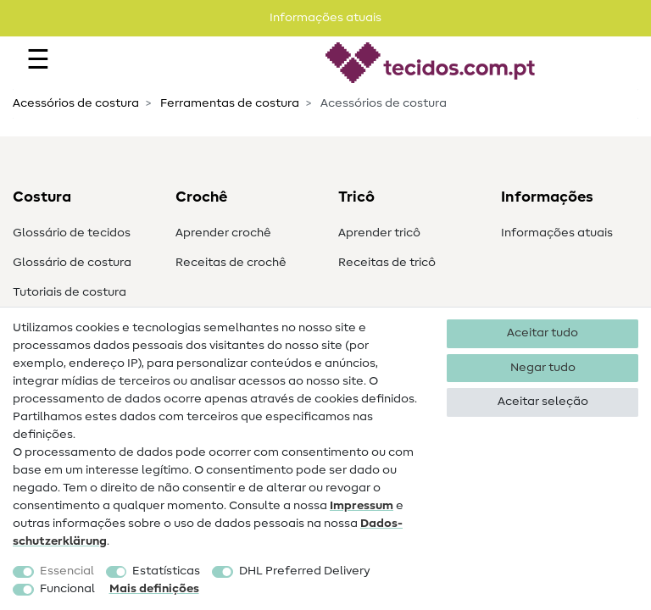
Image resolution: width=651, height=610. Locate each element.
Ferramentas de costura (228, 103)
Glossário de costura (72, 263)
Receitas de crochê (231, 263)
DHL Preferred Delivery (304, 571)
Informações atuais (557, 233)
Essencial (67, 571)
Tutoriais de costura (69, 292)
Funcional (67, 589)
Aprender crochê (223, 233)
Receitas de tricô (387, 263)
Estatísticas (166, 571)
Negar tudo (543, 368)
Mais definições (154, 589)
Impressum (361, 506)
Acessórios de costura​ (76, 103)
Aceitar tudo (542, 333)
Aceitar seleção (543, 402)
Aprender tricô (379, 233)
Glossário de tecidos (72, 233)
